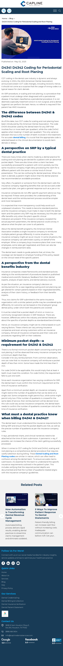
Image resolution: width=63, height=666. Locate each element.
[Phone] (3, 11)
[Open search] (60, 10)
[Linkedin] (8, 563)
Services (4, 579)
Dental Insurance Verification (13, 604)
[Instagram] (13, 563)
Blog (11, 18)
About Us (5, 575)
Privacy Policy (7, 588)
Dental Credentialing (10, 598)
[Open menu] (55, 11)
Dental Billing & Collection (12, 601)
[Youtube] (18, 563)
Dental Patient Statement (12, 607)
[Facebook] (3, 563)
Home (4, 18)
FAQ (3, 585)
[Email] (9, 11)
